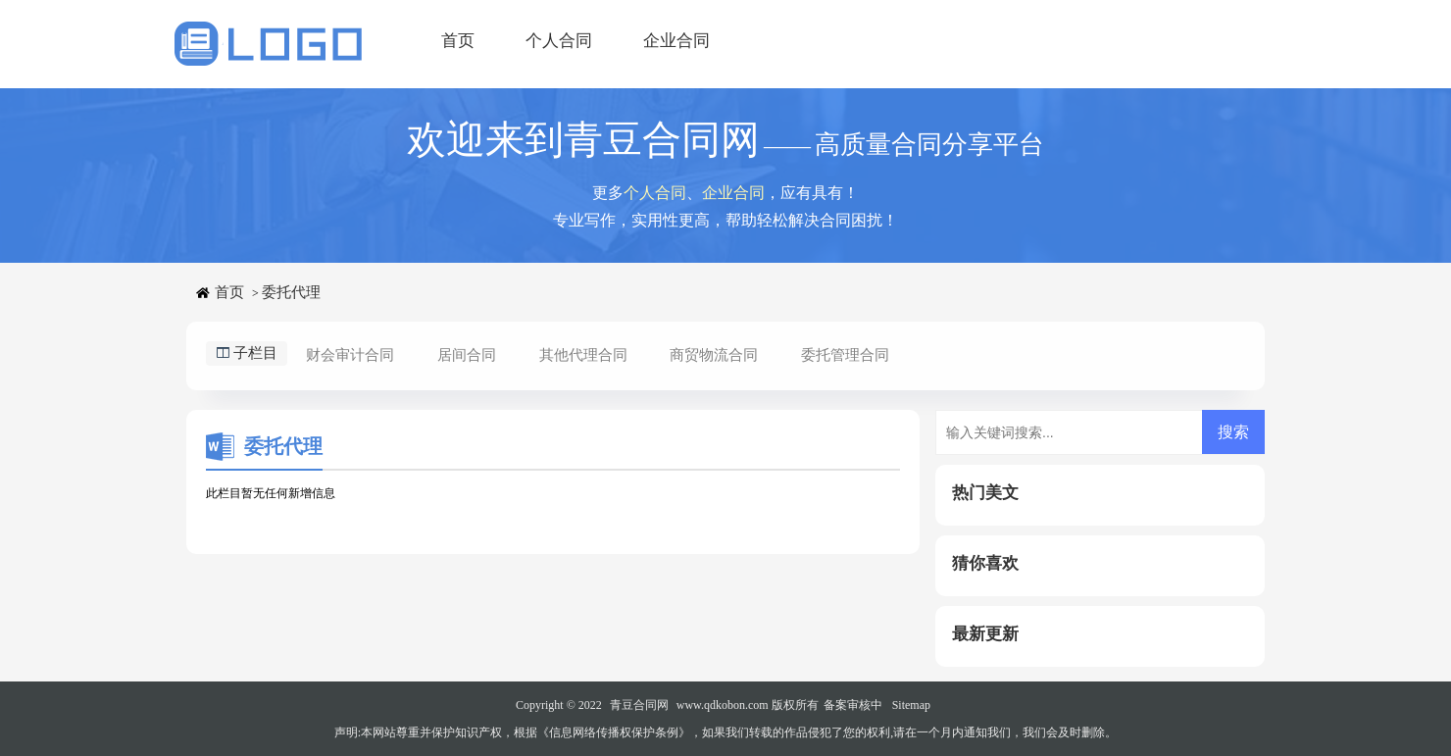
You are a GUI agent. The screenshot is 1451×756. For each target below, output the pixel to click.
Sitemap (911, 705)
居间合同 (466, 355)
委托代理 (291, 292)
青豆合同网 (639, 705)
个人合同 (558, 40)
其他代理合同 (583, 355)
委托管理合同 (845, 355)
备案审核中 (853, 705)
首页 (458, 40)
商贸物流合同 (714, 355)
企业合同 (676, 40)
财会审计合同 (350, 355)
